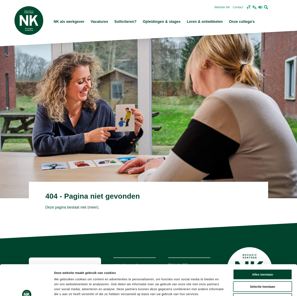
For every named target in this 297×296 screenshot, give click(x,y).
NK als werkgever (69, 22)
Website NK (222, 7)
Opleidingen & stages (161, 22)
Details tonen (223, 288)
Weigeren (262, 270)
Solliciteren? (125, 22)
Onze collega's (242, 22)
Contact (238, 7)
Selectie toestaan (262, 258)
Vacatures (99, 22)
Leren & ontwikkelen (205, 22)
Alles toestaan (262, 245)
